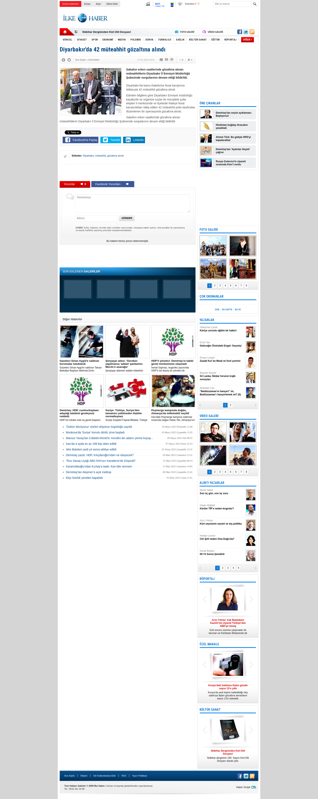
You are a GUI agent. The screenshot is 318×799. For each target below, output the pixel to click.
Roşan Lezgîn (222, 359)
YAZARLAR (207, 320)
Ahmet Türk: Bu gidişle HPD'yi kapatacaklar (233, 139)
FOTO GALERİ (209, 229)
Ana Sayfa (69, 775)
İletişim (84, 775)
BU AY (238, 309)
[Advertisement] (279, 71)
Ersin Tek (222, 344)
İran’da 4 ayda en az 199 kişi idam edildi (91, 443)
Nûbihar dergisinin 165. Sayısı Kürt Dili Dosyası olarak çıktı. (228, 755)
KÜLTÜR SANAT (210, 710)
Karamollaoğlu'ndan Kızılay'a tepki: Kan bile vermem (99, 466)
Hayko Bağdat (222, 507)
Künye (87, 4)
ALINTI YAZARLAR (212, 483)
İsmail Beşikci (222, 552)
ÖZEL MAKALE (209, 644)
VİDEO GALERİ (209, 416)
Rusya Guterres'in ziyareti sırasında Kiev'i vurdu (231, 163)
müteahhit (100, 155)
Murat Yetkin (222, 492)
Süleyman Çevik (222, 329)
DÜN (217, 309)
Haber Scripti (243, 787)
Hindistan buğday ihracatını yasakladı (232, 126)
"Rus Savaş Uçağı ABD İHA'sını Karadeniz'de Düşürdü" (101, 460)
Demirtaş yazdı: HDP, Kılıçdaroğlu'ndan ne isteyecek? (100, 455)
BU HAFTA (227, 309)
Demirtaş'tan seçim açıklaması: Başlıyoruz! (234, 114)
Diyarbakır (88, 155)
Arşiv (98, 4)
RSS (123, 775)
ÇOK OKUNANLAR (211, 296)
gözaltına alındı (115, 155)
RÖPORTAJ (207, 579)
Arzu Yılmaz (222, 522)
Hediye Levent (222, 537)
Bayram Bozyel (222, 376)
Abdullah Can (222, 391)
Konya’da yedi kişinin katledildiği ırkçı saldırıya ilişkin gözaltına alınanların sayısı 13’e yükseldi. (228, 692)
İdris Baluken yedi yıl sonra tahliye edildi (91, 449)
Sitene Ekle (112, 4)
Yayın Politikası (139, 775)
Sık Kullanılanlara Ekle (104, 775)
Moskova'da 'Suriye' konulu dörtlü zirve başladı (95, 432)
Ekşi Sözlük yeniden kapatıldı (84, 477)
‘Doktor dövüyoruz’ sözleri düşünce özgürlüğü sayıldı (99, 426)
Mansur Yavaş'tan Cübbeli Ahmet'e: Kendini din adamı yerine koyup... (109, 438)
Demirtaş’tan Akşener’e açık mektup (88, 472)
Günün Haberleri (70, 4)
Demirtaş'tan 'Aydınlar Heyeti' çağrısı (233, 151)
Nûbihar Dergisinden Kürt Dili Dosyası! (106, 31)
